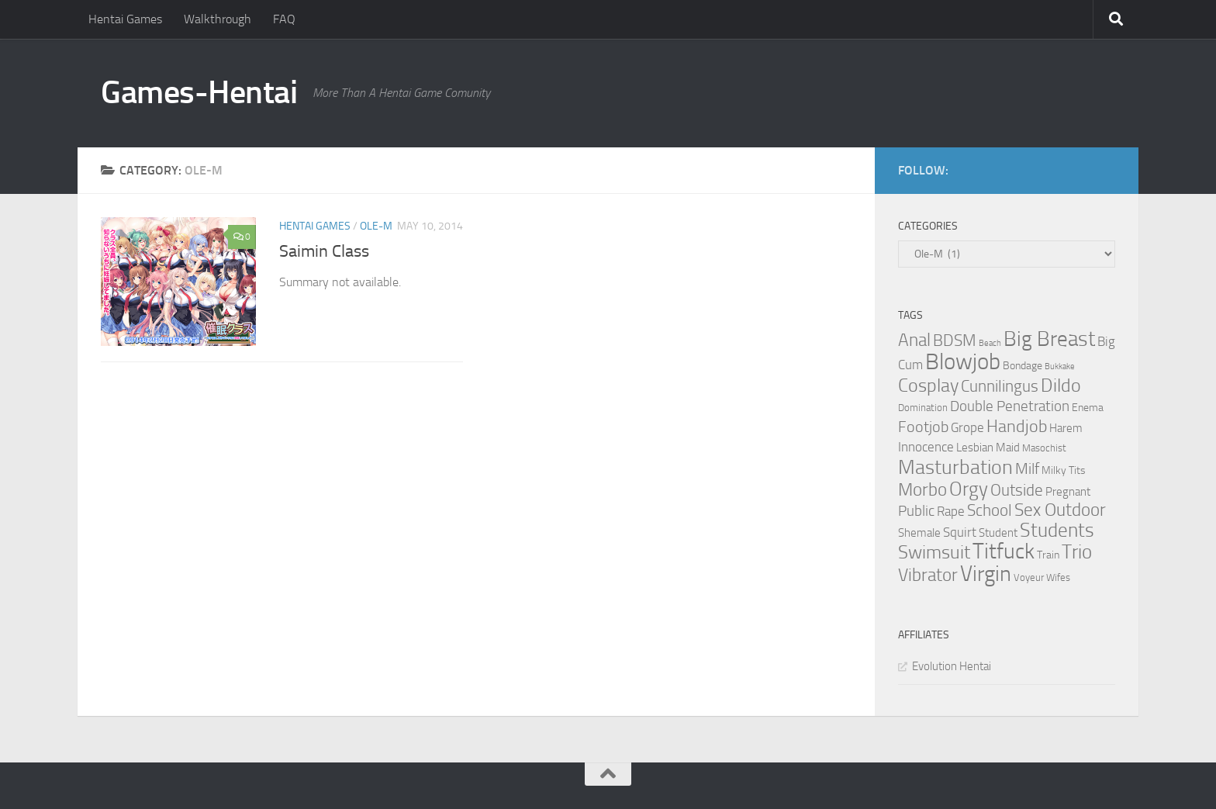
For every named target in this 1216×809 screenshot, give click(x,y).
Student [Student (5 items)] (998, 533)
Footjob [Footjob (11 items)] (923, 426)
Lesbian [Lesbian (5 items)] (974, 448)
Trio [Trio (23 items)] (1077, 552)
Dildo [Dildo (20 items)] (1061, 385)
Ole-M (376, 226)
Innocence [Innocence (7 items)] (926, 447)
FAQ (284, 19)
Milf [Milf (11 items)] (1027, 468)
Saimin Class (324, 251)
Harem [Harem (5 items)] (1066, 428)
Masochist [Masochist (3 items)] (1044, 448)
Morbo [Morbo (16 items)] (922, 489)
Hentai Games (125, 19)
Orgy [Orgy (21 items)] (968, 489)
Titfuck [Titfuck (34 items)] (1003, 551)
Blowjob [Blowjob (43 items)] (962, 361)
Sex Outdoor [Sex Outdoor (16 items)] (1060, 510)
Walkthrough (217, 19)
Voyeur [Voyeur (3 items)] (1029, 577)
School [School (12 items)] (989, 510)
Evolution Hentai (951, 666)
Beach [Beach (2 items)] (990, 343)
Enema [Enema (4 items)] (1088, 407)
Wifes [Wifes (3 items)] (1058, 577)
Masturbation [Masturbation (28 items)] (955, 467)
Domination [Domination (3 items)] (923, 407)
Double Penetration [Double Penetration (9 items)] (1009, 406)
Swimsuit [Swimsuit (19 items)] (934, 552)
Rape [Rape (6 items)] (951, 511)
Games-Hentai (199, 92)
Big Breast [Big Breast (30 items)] (1049, 339)
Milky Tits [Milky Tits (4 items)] (1064, 470)
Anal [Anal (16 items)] (914, 340)
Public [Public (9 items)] (916, 511)
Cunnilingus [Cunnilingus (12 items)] (999, 386)
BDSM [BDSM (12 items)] (954, 340)
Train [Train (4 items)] (1048, 555)
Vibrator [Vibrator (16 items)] (928, 575)
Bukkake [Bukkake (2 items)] (1060, 366)
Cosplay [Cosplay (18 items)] (928, 385)
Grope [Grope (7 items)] (967, 427)
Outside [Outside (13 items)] (1016, 490)
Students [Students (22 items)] (1057, 530)
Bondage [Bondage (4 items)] (1022, 365)
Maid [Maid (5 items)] (1008, 448)
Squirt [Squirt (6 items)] (959, 532)
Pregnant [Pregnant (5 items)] (1067, 492)
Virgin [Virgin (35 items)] (985, 573)
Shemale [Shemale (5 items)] (919, 533)
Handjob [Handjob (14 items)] (1016, 427)
